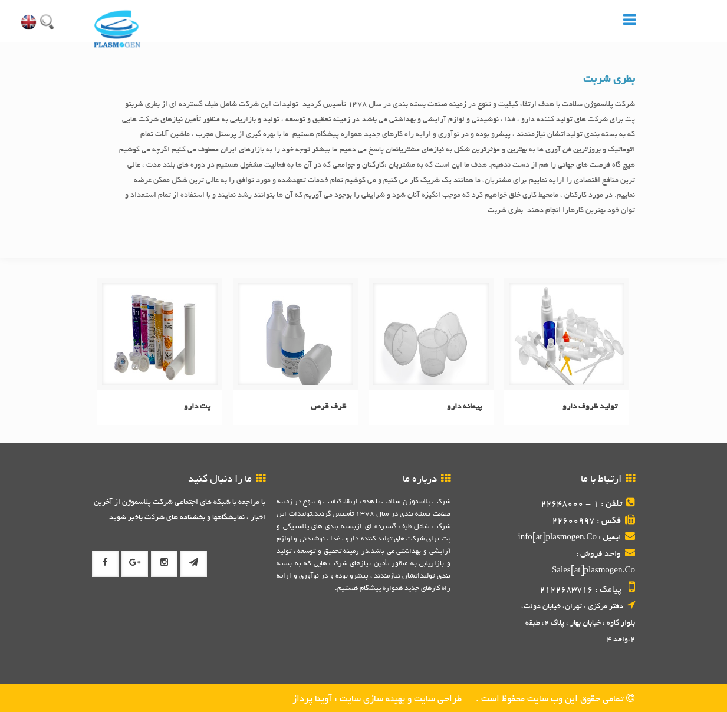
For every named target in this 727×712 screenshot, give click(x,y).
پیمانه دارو (464, 407)
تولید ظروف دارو (589, 407)
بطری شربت (609, 80)
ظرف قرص (328, 407)
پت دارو (197, 407)
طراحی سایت (437, 700)
